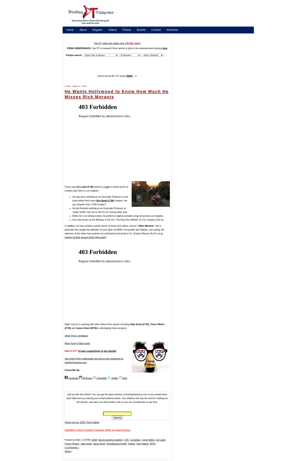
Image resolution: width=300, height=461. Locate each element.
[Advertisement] (188, 15)
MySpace (85, 378)
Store (69, 34)
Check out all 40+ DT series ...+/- (117, 76)
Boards (141, 29)
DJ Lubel (160, 440)
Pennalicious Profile (117, 443)
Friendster (100, 378)
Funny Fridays (72, 443)
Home (70, 29)
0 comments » (72, 447)
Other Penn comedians (76, 335)
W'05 (152, 443)
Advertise (172, 29)
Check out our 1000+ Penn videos (82, 422)
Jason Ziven (99, 443)
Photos (126, 29)
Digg (123, 378)
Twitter (113, 378)
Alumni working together (110, 440)
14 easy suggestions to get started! (97, 351)
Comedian (135, 440)
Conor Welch (148, 440)
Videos (112, 29)
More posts (77, 343)
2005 (94, 440)
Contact (156, 29)
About (83, 29)
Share (68, 451)
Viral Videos (142, 443)
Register (97, 29)
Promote (84, 34)
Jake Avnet (86, 443)
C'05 (126, 440)
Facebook (71, 378)
